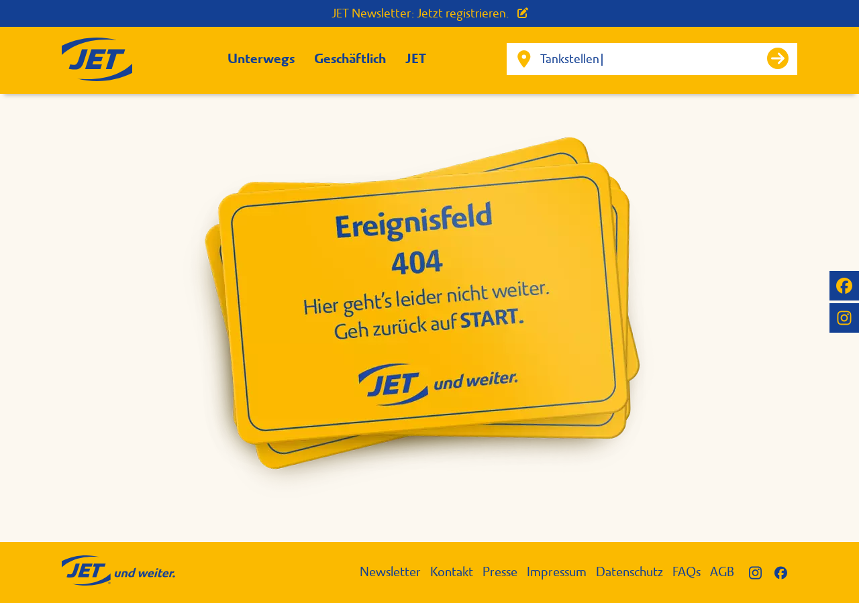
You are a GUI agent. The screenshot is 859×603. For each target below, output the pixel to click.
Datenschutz (629, 572)
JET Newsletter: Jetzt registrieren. (430, 13)
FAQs (686, 572)
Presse (500, 572)
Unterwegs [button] (261, 59)
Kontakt (451, 572)
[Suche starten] (777, 58)
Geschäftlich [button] (350, 59)
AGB (722, 572)
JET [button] (415, 59)
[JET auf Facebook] (844, 285)
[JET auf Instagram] (844, 318)
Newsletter (390, 572)
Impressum (557, 572)
